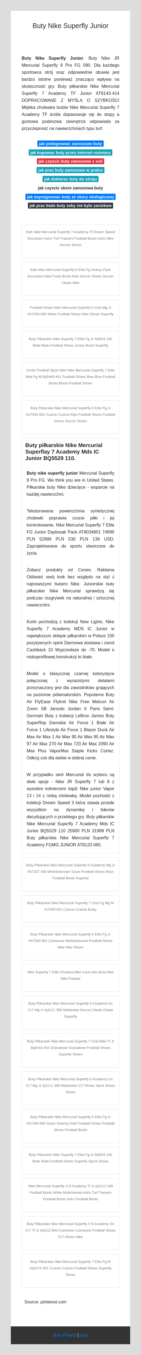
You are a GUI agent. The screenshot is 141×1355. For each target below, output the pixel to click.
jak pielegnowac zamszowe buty (70, 143)
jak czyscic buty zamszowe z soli (70, 161)
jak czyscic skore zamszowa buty (70, 188)
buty (84, 1335)
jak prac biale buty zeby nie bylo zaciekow (70, 205)
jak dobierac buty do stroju (70, 179)
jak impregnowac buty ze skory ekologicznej (70, 196)
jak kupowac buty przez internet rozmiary (70, 152)
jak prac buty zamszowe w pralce (70, 170)
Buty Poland (64, 1335)
